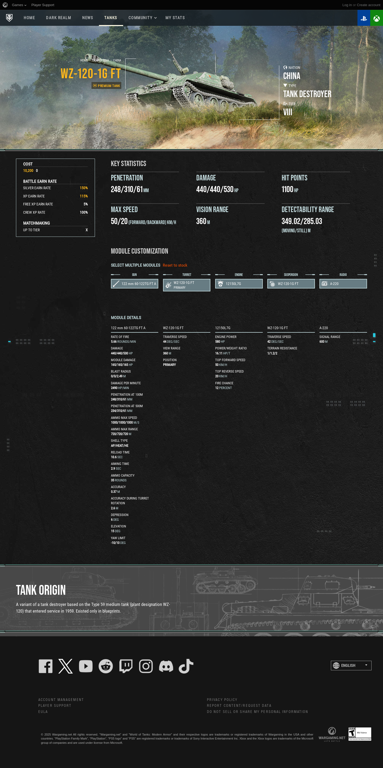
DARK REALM (58, 17)
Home (29, 17)
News (87, 17)
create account (368, 5)
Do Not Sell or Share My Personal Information (257, 712)
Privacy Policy (222, 700)
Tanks (110, 17)
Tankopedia (100, 60)
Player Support (55, 706)
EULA (43, 712)
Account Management (61, 700)
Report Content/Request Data (239, 706)
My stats (175, 17)
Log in (347, 5)
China (117, 60)
